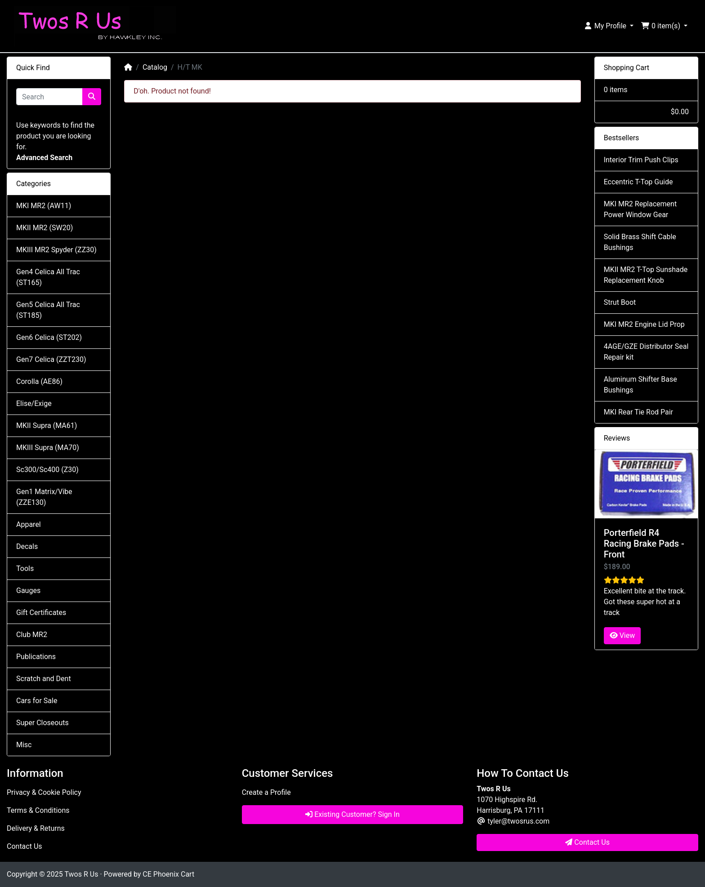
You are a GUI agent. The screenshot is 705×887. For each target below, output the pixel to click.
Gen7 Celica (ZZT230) (51, 359)
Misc (24, 744)
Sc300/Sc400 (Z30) (47, 469)
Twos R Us (81, 874)
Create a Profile (266, 792)
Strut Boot (620, 302)
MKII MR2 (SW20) (44, 227)
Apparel (28, 524)
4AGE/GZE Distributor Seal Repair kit (646, 351)
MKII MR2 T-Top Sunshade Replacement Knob (646, 275)
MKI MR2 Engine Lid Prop (644, 324)
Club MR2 (31, 634)
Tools (25, 568)
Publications (36, 656)
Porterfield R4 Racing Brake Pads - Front (644, 543)
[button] (608, 26)
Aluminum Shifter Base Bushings (640, 384)
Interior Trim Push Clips (641, 160)
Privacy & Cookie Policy (44, 792)
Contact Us (24, 846)
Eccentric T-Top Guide (638, 182)
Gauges (28, 590)
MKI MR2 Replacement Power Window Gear (640, 209)
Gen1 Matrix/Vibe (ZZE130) (44, 497)
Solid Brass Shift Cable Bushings (640, 242)
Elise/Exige (34, 403)
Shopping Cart (626, 67)
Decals (27, 546)
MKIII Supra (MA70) (47, 447)
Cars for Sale (36, 700)
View (622, 635)
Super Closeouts (42, 722)
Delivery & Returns (36, 828)
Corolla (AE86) (39, 381)
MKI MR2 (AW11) (43, 205)
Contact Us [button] (587, 842)
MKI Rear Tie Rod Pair (638, 412)
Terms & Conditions (38, 810)
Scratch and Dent (43, 678)
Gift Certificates (41, 612)
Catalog (155, 67)
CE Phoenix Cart (168, 874)
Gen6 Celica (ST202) (49, 337)
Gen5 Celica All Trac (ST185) (48, 310)
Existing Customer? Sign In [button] (352, 814)
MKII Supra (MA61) (46, 425)
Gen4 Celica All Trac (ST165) (48, 277)
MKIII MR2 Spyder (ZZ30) (56, 249)
